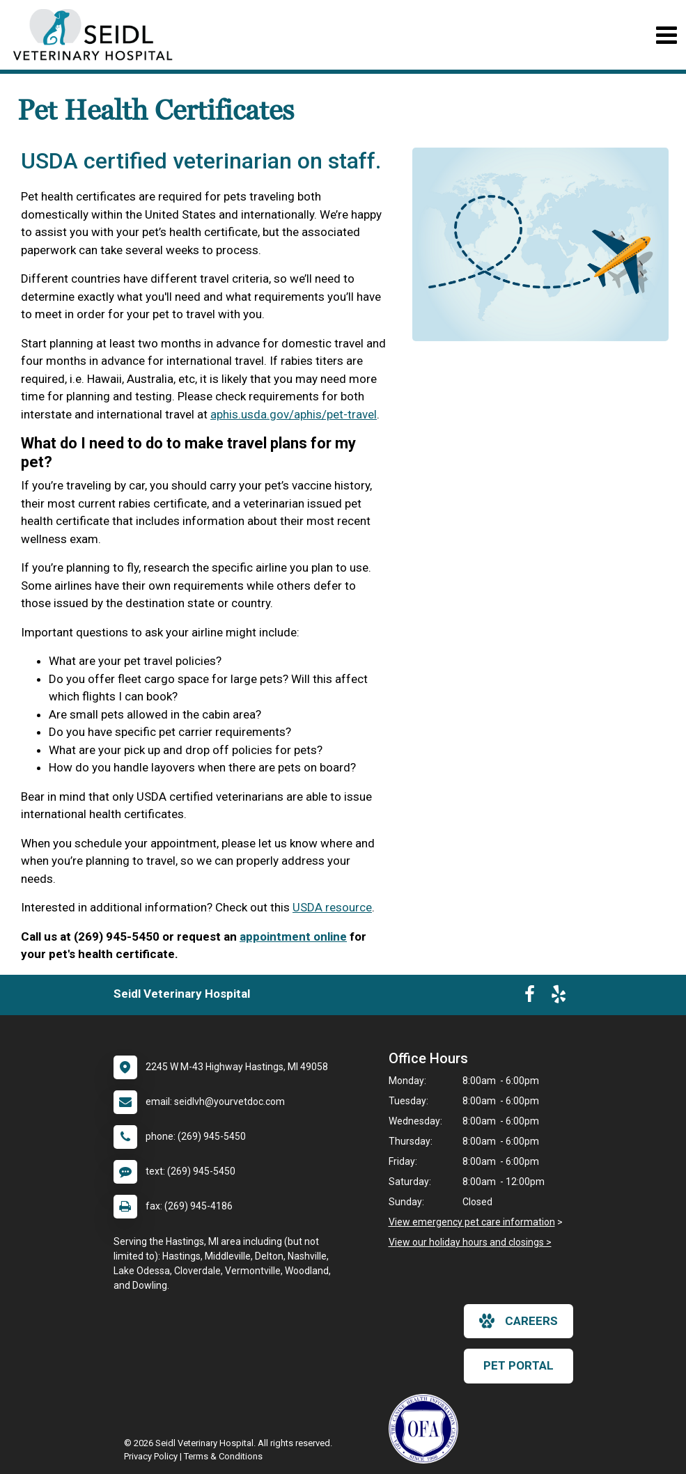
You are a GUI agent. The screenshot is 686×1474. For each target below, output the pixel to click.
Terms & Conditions (223, 1456)
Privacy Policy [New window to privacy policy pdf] (151, 1456)
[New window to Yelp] (558, 997)
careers (518, 1320)
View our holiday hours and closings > (470, 1242)
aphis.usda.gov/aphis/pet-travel (293, 414)
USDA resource (332, 907)
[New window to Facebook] (529, 997)
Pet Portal (518, 1365)
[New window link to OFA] (427, 1429)
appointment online (293, 936)
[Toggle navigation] (666, 35)
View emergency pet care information (472, 1222)
